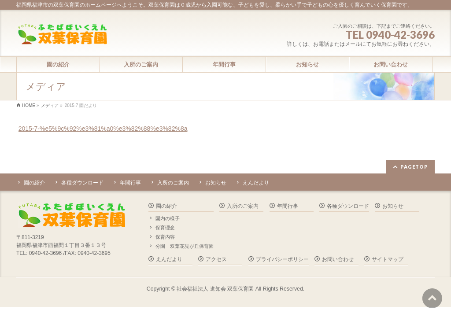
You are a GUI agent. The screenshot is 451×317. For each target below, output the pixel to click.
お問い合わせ (338, 259)
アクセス (216, 259)
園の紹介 (34, 183)
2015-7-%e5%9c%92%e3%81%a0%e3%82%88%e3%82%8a (103, 128)
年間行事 (130, 183)
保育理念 (165, 227)
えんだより (256, 183)
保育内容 (165, 237)
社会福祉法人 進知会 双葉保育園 (215, 289)
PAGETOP (414, 167)
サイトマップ (387, 259)
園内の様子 (167, 218)
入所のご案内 (173, 183)
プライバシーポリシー (282, 259)
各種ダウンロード (82, 183)
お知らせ (215, 183)
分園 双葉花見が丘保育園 (184, 246)
